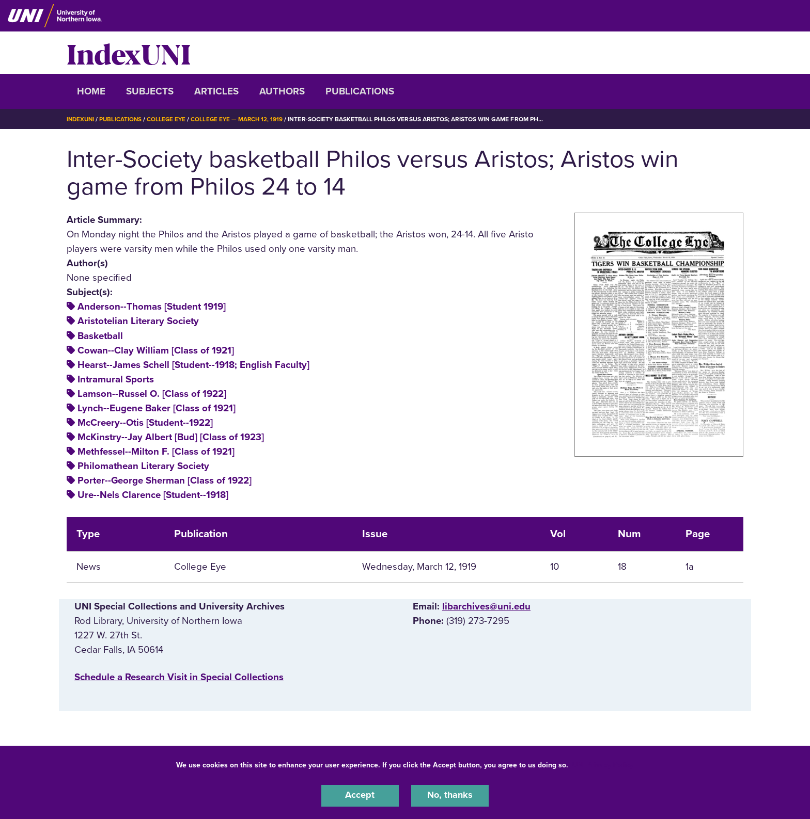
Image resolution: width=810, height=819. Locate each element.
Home (91, 91)
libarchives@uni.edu (486, 606)
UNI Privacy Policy (602, 764)
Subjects (150, 91)
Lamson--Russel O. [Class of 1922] (151, 393)
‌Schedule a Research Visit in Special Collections (179, 677)
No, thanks (450, 795)
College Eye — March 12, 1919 (242, 119)
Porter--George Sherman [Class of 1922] (164, 480)
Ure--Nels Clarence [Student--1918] (152, 495)
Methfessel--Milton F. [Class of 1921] (156, 451)
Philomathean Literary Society (143, 466)
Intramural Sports (115, 379)
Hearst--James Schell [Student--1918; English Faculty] (193, 365)
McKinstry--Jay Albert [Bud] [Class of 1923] (170, 437)
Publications (359, 91)
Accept (360, 795)
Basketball (100, 336)
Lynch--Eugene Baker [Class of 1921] (156, 408)
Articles (216, 91)
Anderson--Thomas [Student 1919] (151, 306)
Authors (282, 91)
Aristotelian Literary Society (138, 321)
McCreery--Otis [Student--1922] (145, 422)
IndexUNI (129, 53)
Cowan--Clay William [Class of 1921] (155, 350)
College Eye (170, 119)
